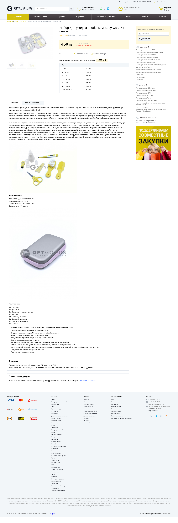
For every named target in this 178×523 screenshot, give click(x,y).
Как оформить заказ (117, 409)
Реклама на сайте (117, 416)
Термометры (55, 488)
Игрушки (54, 476)
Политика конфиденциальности (121, 418)
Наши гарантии (88, 406)
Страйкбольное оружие (58, 455)
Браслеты (54, 439)
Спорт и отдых (56, 418)
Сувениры (54, 411)
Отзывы (86, 418)
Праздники (54, 413)
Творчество (55, 460)
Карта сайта (87, 423)
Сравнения (115, 404)
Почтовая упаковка (57, 479)
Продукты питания (57, 458)
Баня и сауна (55, 462)
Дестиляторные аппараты (59, 416)
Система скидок (116, 413)
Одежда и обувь (56, 441)
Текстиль (54, 451)
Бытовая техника (56, 434)
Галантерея (55, 448)
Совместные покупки (90, 413)
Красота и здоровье (57, 409)
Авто (52, 406)
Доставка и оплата (89, 404)
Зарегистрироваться (117, 402)
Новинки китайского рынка (59, 486)
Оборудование (56, 453)
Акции (53, 399)
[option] (153, 143)
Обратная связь (153, 410)
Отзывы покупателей (32, 103)
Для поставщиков (89, 416)
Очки (53, 425)
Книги (53, 432)
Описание (14, 103)
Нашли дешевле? (82, 54)
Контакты (86, 420)
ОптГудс (52, 513)
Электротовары (56, 481)
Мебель (53, 465)
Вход (113, 399)
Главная (10, 21)
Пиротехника (55, 467)
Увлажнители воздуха (58, 490)
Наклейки (54, 444)
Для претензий (116, 411)
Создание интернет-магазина (151, 513)
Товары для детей (20, 21)
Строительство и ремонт (59, 446)
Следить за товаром (100, 54)
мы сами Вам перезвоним (148, 123)
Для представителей (90, 411)
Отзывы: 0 (71, 35)
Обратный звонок (88, 10)
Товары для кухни (57, 469)
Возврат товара (88, 409)
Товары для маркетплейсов (60, 402)
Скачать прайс (123, 2)
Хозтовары (54, 427)
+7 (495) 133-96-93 (88, 7)
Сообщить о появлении (84, 46)
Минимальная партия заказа (141, 2)
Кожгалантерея (56, 420)
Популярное (55, 404)
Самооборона (55, 472)
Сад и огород (55, 423)
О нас (85, 402)
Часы (53, 474)
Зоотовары (54, 483)
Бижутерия (54, 437)
